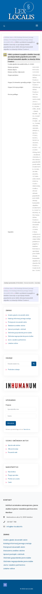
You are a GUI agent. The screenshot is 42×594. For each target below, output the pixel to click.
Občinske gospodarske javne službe (20, 333)
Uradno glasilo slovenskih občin (18, 315)
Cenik (10, 482)
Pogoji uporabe (13, 475)
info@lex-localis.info (14, 526)
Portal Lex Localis (14, 479)
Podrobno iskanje (13, 370)
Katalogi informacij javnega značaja (19, 319)
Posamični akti (12, 452)
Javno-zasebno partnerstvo (17, 340)
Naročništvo (12, 472)
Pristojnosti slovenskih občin (17, 322)
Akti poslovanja (13, 449)
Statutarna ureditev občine (16, 326)
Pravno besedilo (29, 283)
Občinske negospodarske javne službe (20, 336)
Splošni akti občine (14, 445)
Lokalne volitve (13, 343)
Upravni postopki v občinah (17, 329)
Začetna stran (9, 37)
